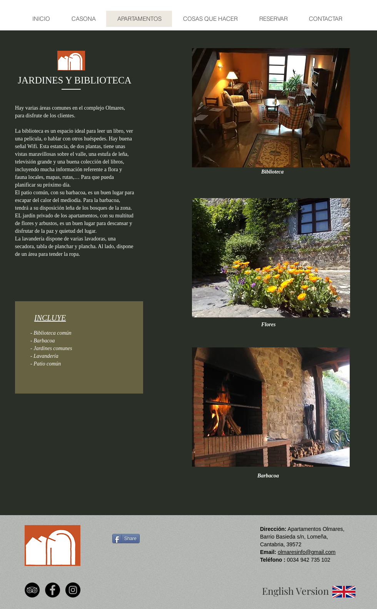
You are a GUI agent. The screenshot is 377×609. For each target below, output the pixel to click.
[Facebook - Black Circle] (52, 589)
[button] (271, 107)
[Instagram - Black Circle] (72, 589)
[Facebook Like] (125, 560)
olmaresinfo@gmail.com (306, 552)
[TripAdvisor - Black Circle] (32, 589)
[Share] (126, 538)
